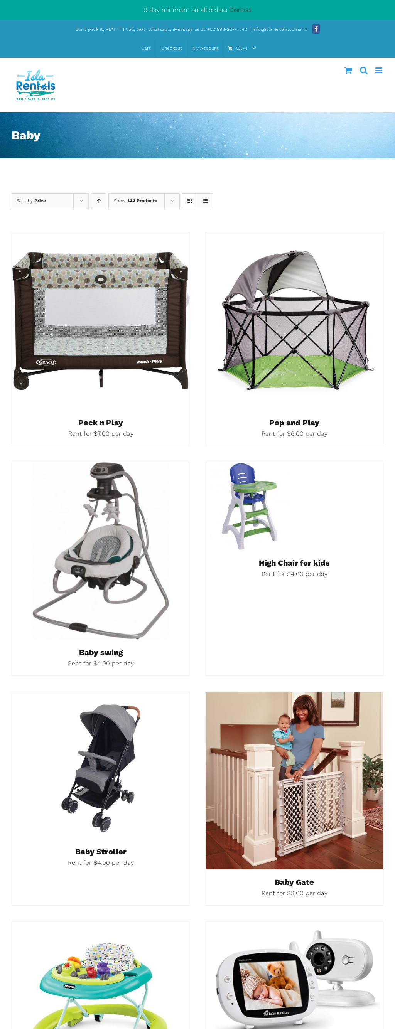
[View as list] (205, 201)
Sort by (31, 201)
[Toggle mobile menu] (379, 70)
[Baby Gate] (294, 698)
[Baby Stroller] (100, 698)
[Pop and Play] (294, 238)
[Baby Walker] (100, 927)
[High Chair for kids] (250, 468)
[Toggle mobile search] (364, 70)
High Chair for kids (294, 563)
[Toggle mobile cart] (348, 70)
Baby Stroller (101, 851)
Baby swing (101, 652)
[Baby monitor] (294, 927)
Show (135, 201)
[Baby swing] (100, 468)
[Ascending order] (98, 201)
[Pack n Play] (100, 238)
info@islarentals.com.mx (281, 29)
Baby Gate (294, 882)
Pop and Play (294, 422)
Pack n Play (100, 422)
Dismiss (240, 9)
